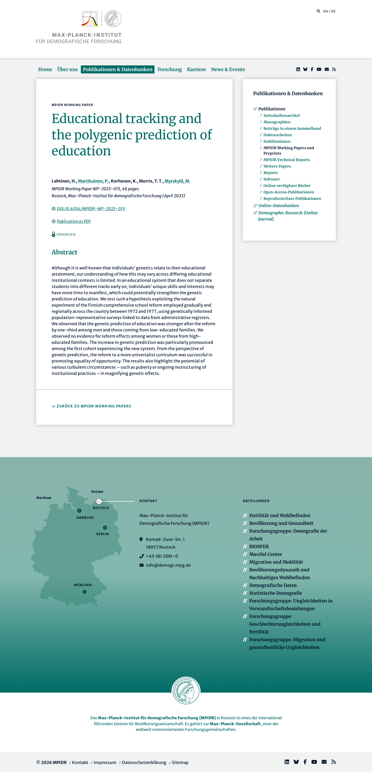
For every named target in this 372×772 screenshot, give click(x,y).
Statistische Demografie (275, 593)
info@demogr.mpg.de (168, 565)
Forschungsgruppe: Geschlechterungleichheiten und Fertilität (285, 624)
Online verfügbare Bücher (287, 185)
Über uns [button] (67, 69)
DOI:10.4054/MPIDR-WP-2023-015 (91, 208)
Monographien (277, 122)
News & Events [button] (228, 69)
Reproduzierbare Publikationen (292, 198)
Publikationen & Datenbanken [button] (117, 69)
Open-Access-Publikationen (289, 192)
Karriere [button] (196, 69)
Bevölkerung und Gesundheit (281, 523)
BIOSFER (259, 546)
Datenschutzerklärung (144, 762)
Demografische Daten (273, 585)
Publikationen (271, 108)
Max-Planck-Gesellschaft (235, 723)
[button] (318, 10)
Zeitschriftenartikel (282, 115)
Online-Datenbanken (278, 205)
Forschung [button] (170, 69)
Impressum (105, 762)
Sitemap (180, 762)
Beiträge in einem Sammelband (292, 128)
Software (272, 179)
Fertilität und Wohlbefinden (280, 515)
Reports (271, 172)
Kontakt (80, 762)
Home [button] (45, 69)
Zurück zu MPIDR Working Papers (94, 406)
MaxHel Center (265, 554)
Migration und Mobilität (276, 562)
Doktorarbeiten (278, 135)
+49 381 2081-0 (162, 556)
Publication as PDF (74, 221)
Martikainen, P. (93, 181)
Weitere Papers (277, 166)
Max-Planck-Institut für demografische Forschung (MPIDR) (157, 717)
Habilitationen (277, 141)
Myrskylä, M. (177, 181)
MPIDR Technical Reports (287, 159)
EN (325, 11)
